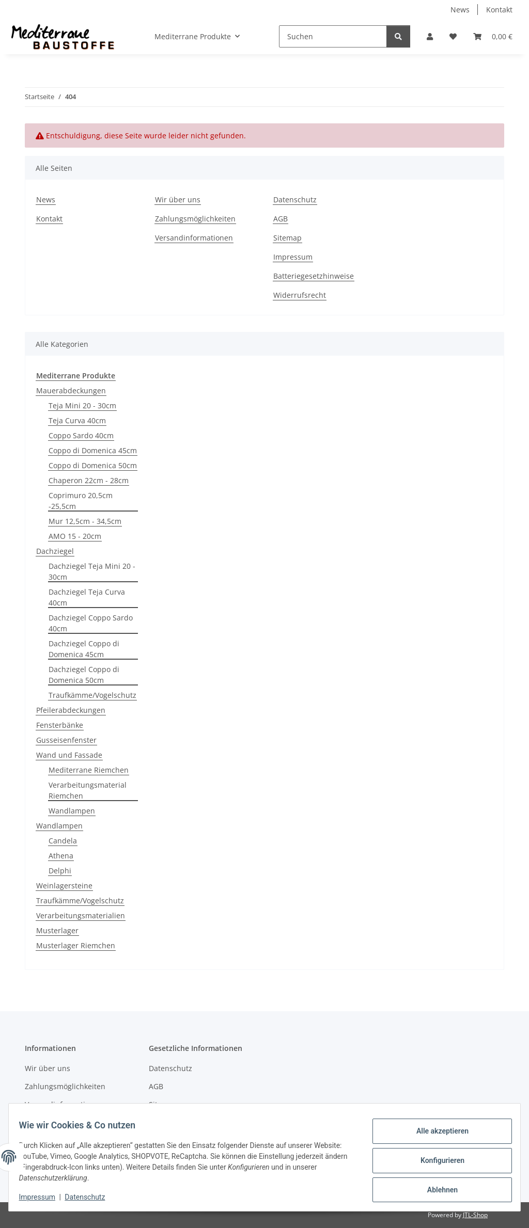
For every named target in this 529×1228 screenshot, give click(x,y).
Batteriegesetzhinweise (313, 276)
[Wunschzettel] (453, 36)
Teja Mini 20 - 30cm (82, 405)
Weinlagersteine (64, 885)
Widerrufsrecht (299, 295)
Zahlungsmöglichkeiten (195, 219)
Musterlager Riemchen (75, 945)
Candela (63, 841)
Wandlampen (72, 811)
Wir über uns (177, 199)
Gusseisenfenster (66, 740)
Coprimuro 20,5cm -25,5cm (81, 500)
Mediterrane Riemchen (89, 770)
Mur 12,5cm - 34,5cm (85, 521)
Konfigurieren (436, 1160)
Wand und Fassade (69, 755)
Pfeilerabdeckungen (70, 710)
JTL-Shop (475, 1214)
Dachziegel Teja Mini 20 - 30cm (92, 571)
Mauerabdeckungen (71, 390)
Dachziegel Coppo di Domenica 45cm (84, 649)
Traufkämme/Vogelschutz (92, 695)
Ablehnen (436, 1187)
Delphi (60, 870)
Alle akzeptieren (436, 1133)
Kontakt (499, 9)
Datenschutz (91, 1197)
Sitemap (287, 238)
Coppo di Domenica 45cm (93, 450)
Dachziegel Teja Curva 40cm (87, 597)
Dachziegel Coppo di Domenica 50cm (84, 674)
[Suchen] (333, 36)
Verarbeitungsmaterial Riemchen (88, 790)
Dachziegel (55, 551)
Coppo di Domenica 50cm (93, 465)
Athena (61, 855)
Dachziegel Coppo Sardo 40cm (91, 623)
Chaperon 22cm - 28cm (89, 480)
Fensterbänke (59, 725)
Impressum (43, 1197)
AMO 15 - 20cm (75, 536)
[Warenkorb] (493, 36)
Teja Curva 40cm (77, 420)
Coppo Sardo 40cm (81, 435)
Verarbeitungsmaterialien (80, 915)
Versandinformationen (194, 238)
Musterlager (57, 930)
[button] (429, 36)
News (460, 9)
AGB (280, 219)
